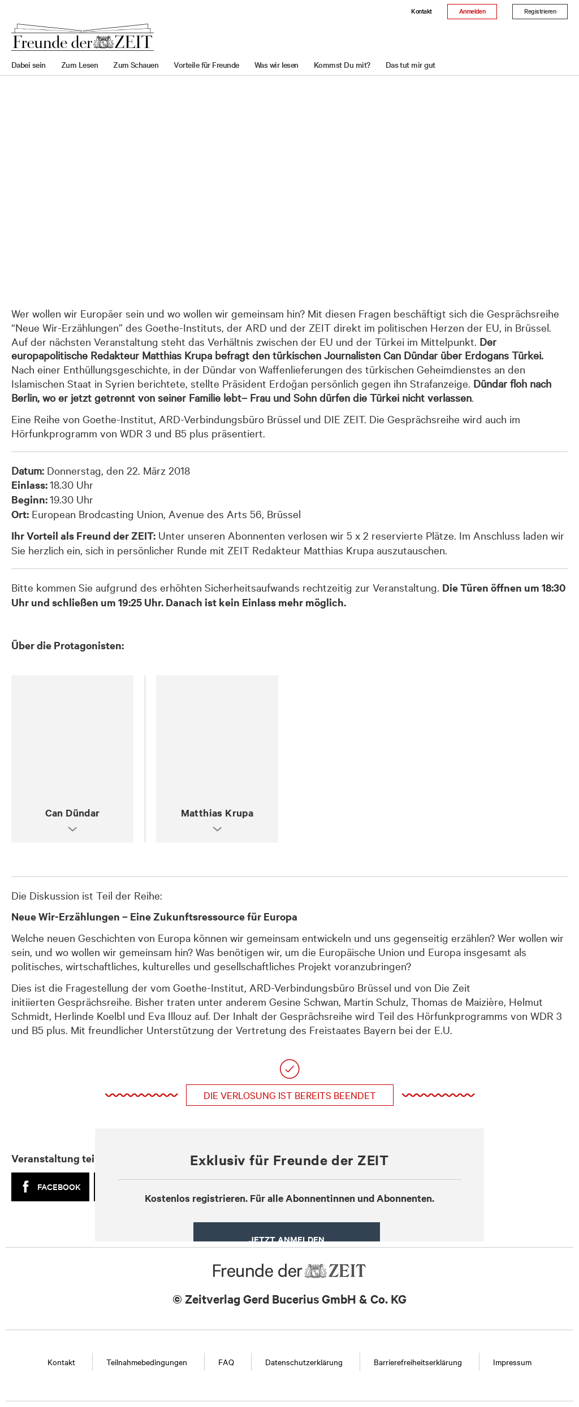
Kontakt (421, 10)
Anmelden (472, 10)
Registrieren (540, 10)
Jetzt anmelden (287, 1239)
